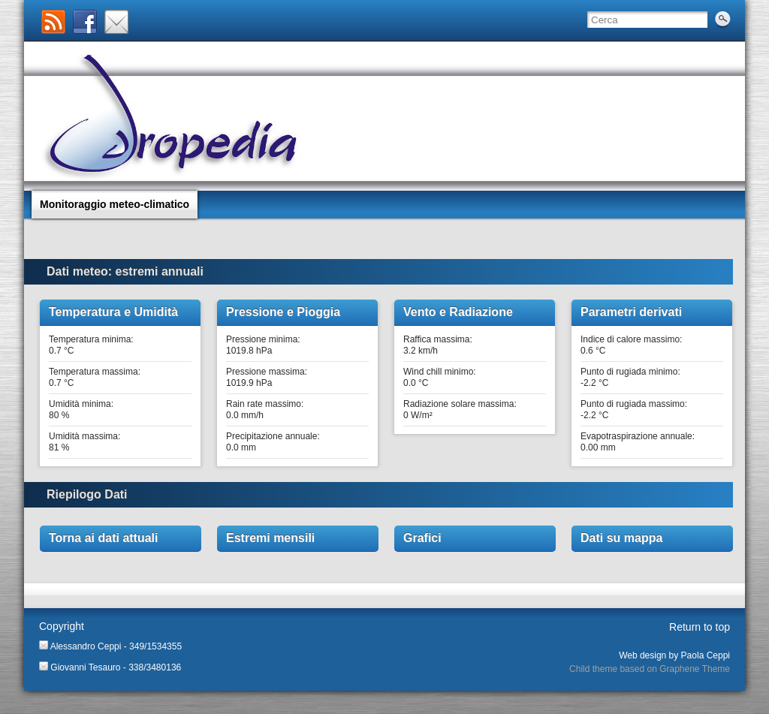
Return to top (699, 627)
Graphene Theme (694, 669)
